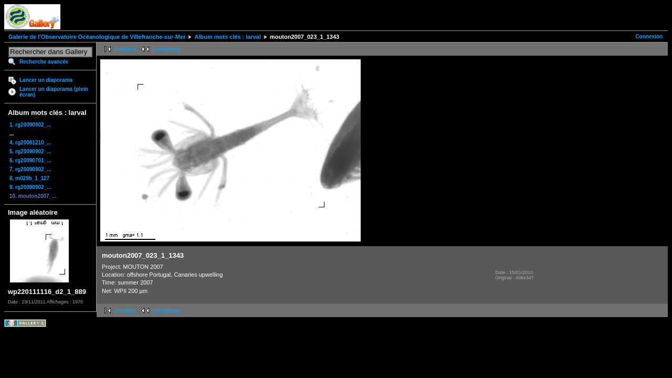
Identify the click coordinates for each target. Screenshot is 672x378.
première (125, 49)
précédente (166, 49)
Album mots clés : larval (227, 37)
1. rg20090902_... (30, 125)
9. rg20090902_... (30, 187)
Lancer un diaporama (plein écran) (53, 92)
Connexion (649, 36)
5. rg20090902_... (30, 151)
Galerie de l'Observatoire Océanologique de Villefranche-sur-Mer (96, 37)
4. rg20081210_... (30, 142)
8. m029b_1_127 (29, 178)
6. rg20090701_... (30, 160)
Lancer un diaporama (45, 80)
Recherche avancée (43, 62)
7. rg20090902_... (30, 169)
